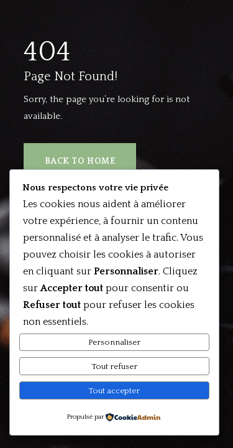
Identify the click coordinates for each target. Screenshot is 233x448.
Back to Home (80, 161)
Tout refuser (114, 366)
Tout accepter (114, 390)
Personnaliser (114, 342)
